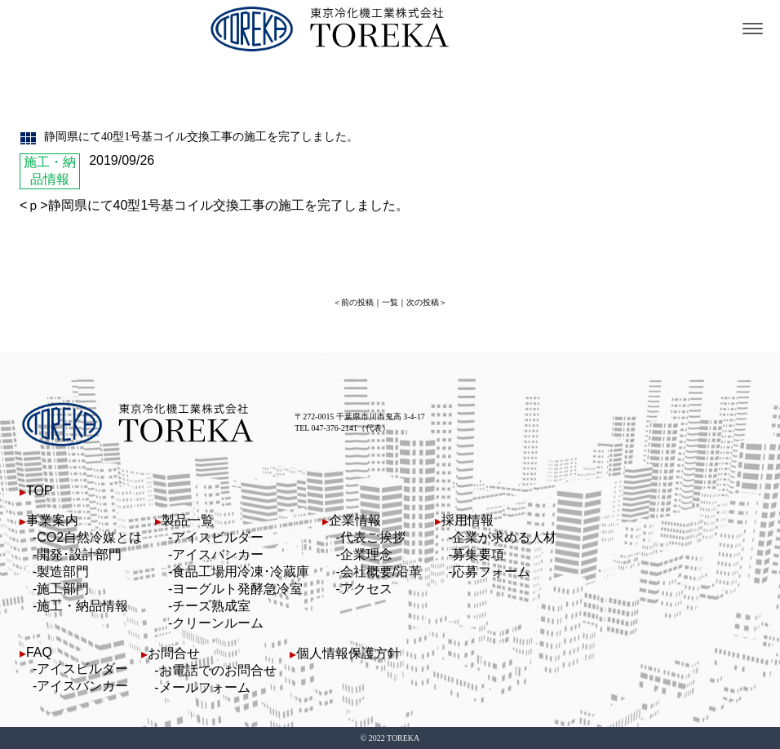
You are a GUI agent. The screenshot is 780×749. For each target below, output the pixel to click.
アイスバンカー (218, 554)
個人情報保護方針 (348, 653)
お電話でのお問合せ (218, 670)
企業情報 (355, 520)
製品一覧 (188, 520)
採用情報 (467, 520)
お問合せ (174, 653)
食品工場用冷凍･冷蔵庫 (240, 571)
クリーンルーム (218, 623)
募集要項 (478, 554)
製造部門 (63, 571)
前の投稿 (357, 302)
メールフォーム (204, 687)
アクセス (366, 589)
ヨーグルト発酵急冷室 (237, 589)
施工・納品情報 (82, 606)
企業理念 (366, 554)
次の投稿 (422, 302)
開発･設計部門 (79, 554)
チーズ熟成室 (211, 606)
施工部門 (63, 589)
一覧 (390, 302)
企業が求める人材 (504, 537)
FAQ (39, 652)
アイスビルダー (218, 537)
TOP (39, 491)
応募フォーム (491, 571)
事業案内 (52, 520)
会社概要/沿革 (381, 571)
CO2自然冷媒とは (89, 537)
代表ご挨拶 (373, 537)
